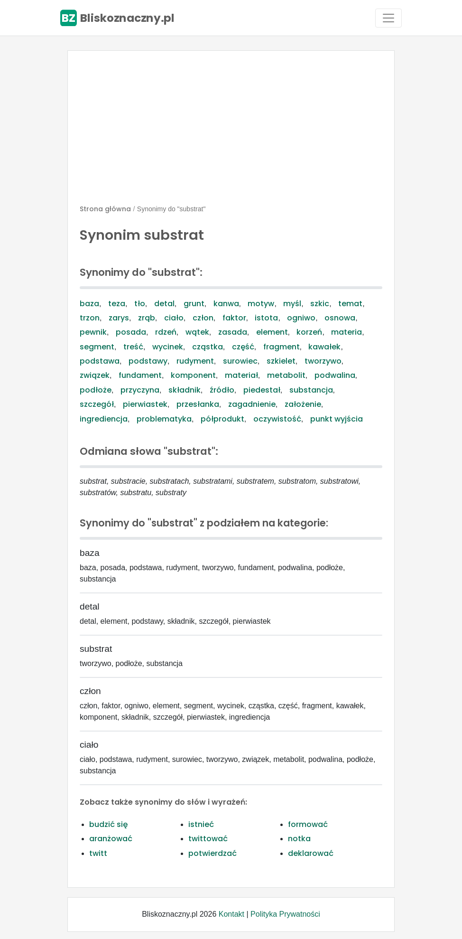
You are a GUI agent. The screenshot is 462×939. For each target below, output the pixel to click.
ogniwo (301, 317)
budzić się (108, 824)
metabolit (286, 375)
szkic (319, 303)
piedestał (261, 390)
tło (139, 303)
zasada (232, 332)
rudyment (195, 361)
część (243, 346)
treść (133, 346)
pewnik (93, 332)
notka (299, 838)
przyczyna (139, 390)
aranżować (110, 838)
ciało (174, 317)
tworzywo (323, 361)
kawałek (324, 346)
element (272, 332)
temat (350, 303)
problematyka (164, 418)
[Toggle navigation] (388, 18)
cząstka (207, 346)
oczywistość (277, 418)
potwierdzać (212, 853)
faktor (234, 317)
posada (131, 332)
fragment (281, 346)
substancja (311, 390)
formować (308, 824)
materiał (241, 375)
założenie (303, 404)
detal (164, 303)
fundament (140, 375)
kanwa (226, 303)
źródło (222, 390)
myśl (292, 303)
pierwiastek (145, 404)
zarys (119, 317)
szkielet (281, 361)
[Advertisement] (231, 131)
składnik (184, 390)
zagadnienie (252, 404)
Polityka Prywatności (285, 914)
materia (346, 332)
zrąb (146, 317)
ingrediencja (104, 418)
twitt (98, 853)
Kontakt (231, 914)
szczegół (97, 404)
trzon (90, 317)
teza (116, 303)
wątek (197, 332)
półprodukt (222, 418)
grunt (194, 303)
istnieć (201, 824)
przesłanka (197, 404)
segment (97, 346)
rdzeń (165, 332)
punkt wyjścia (336, 418)
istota (266, 317)
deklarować (310, 853)
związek (95, 375)
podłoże (95, 390)
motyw (261, 303)
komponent (193, 375)
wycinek (167, 346)
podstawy (148, 361)
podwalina (334, 375)
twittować (208, 838)
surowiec (240, 361)
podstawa (100, 361)
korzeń (309, 332)
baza (89, 303)
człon (203, 317)
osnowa (339, 317)
